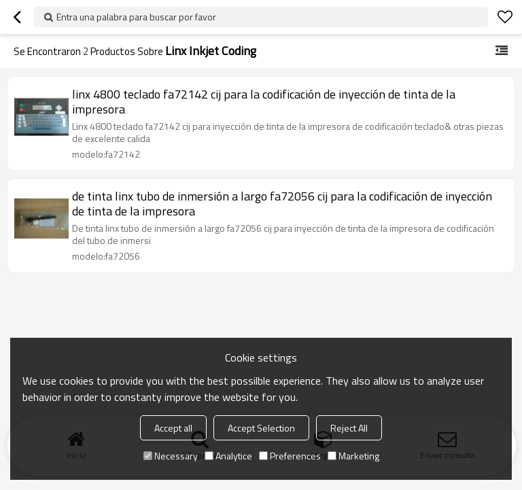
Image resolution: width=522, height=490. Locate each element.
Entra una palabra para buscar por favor (136, 17)
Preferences (290, 456)
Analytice (228, 456)
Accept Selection (261, 428)
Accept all (173, 428)
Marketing (353, 456)
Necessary (170, 456)
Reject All (349, 428)
